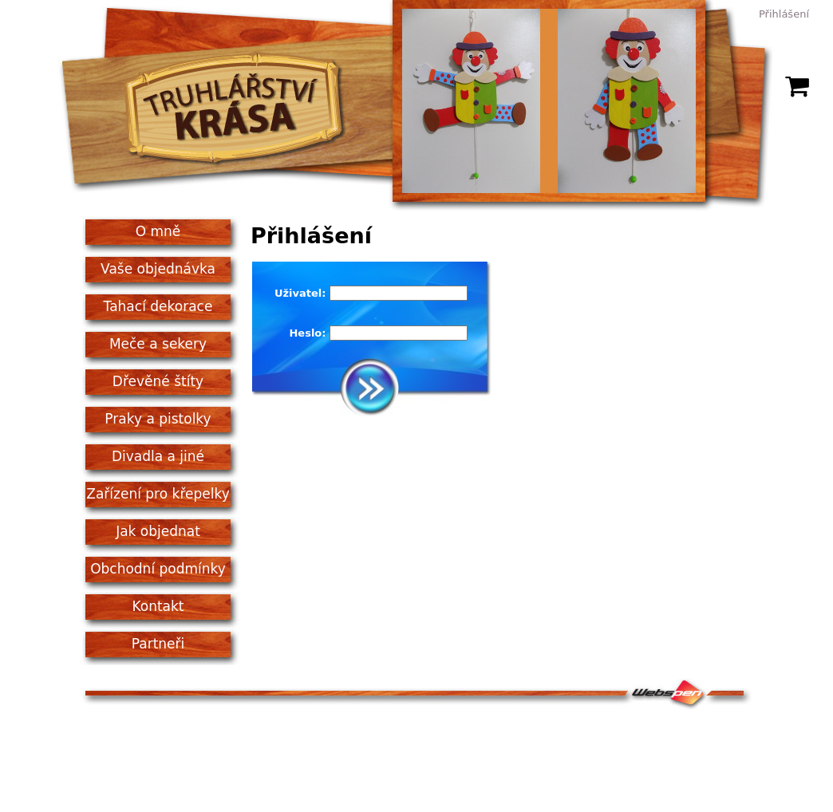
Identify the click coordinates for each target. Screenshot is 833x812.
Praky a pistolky (158, 419)
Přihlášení (784, 14)
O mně (158, 231)
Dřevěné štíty (158, 381)
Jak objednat (158, 531)
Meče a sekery (158, 344)
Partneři (158, 644)
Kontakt (158, 606)
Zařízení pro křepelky (157, 494)
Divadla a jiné (158, 456)
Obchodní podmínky (158, 569)
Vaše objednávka (158, 269)
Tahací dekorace (158, 306)
